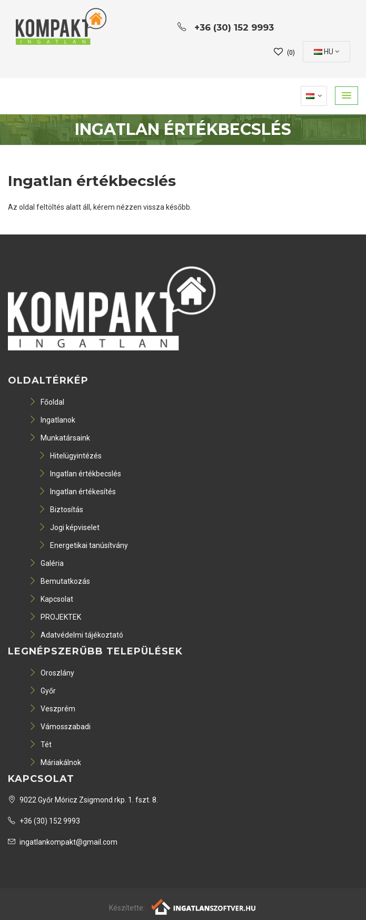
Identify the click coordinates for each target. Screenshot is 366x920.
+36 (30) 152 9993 (44, 821)
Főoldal (46, 402)
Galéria (46, 563)
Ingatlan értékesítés (77, 491)
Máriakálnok (55, 762)
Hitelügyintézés (70, 456)
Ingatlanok (52, 420)
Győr (42, 691)
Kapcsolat (51, 599)
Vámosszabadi (60, 726)
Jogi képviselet (69, 527)
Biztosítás (60, 509)
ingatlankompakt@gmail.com (62, 842)
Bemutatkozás (59, 581)
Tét (40, 744)
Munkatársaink (59, 438)
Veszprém (52, 708)
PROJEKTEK (55, 617)
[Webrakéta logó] (204, 906)
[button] (346, 95)
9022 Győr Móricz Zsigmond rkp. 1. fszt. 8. (83, 800)
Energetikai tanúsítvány (83, 545)
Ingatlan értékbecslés (79, 473)
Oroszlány (51, 673)
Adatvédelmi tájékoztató (76, 635)
